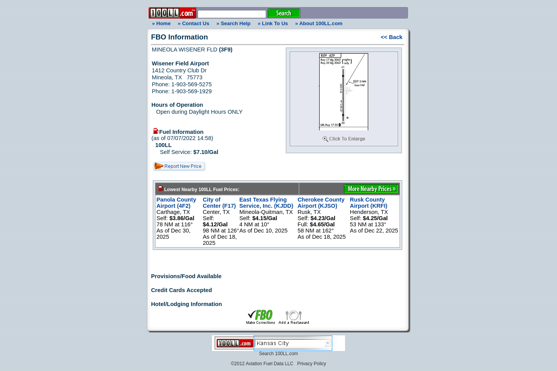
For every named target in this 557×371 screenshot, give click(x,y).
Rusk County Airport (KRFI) (369, 203)
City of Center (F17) (219, 203)
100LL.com (286, 353)
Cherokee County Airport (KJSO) (320, 203)
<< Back (391, 37)
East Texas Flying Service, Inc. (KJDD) (266, 203)
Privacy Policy (311, 363)
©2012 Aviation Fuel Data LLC (262, 363)
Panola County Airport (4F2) (176, 203)
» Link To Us (273, 23)
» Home (160, 23)
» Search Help (234, 23)
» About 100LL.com (318, 23)
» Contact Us (193, 23)
